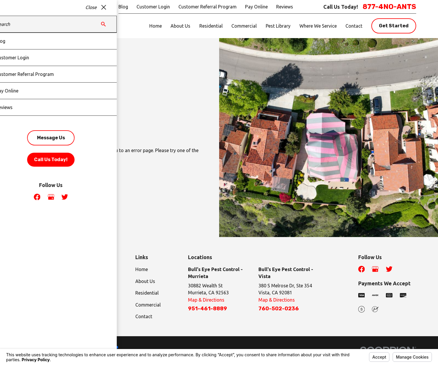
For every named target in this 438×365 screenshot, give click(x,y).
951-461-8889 (207, 309)
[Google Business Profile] (375, 269)
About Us (145, 281)
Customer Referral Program (207, 6)
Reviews (284, 6)
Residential (147, 292)
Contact (143, 316)
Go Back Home (42, 181)
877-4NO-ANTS (389, 6)
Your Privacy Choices (96, 347)
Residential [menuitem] (211, 26)
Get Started (394, 26)
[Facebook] (361, 269)
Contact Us (95, 181)
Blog (123, 6)
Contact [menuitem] (353, 26)
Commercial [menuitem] (244, 26)
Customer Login (153, 6)
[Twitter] (389, 269)
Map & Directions (206, 299)
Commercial (148, 304)
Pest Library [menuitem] (278, 26)
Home (141, 269)
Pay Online (256, 6)
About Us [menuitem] (180, 26)
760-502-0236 (278, 309)
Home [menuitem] (155, 26)
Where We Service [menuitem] (318, 26)
